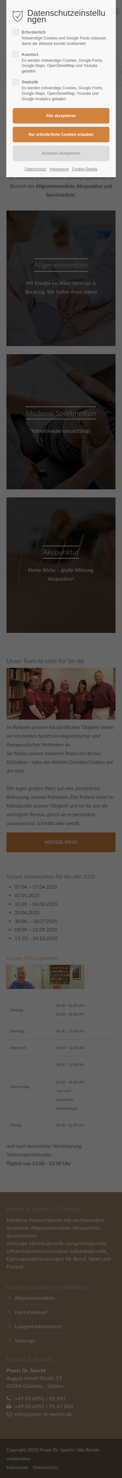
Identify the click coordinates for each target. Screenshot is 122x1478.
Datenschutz (36, 169)
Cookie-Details (84, 169)
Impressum (59, 169)
